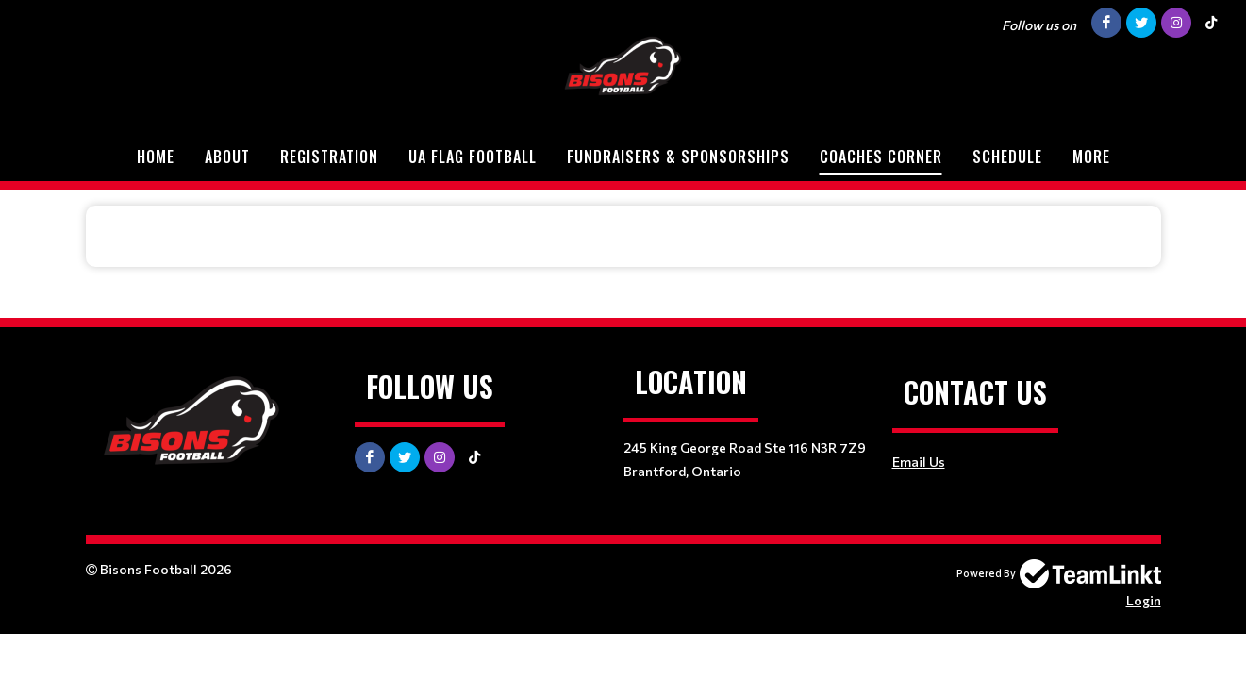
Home (155, 156)
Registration (329, 156)
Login (1143, 600)
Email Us (918, 462)
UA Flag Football (472, 156)
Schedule (1007, 156)
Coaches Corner (881, 156)
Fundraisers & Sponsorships (678, 156)
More (1091, 156)
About (227, 156)
